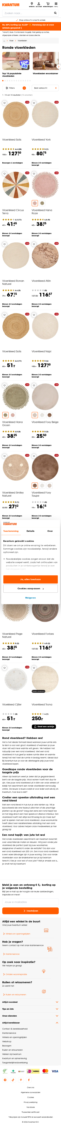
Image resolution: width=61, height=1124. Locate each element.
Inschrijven (30, 911)
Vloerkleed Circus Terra (13, 211)
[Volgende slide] (58, 66)
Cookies (30, 1097)
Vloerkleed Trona (42, 704)
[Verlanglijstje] (4, 103)
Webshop (6, 1041)
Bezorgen (6, 1045)
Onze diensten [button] (30, 1016)
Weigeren (30, 597)
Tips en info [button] (30, 1009)
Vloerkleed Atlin (41, 280)
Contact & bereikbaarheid (14, 1029)
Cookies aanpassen (31, 588)
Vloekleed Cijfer (12, 704)
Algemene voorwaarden (30, 1092)
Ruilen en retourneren (14, 994)
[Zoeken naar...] (55, 13)
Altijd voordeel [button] (30, 1002)
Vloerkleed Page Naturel (12, 635)
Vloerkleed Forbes (43, 633)
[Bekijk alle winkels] (32, 4)
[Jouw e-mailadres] (30, 901)
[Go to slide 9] (21, 80)
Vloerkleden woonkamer (45, 73)
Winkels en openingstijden (16, 933)
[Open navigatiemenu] (56, 4)
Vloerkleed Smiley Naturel (13, 494)
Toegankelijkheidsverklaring (15, 1062)
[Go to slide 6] (14, 80)
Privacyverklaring (30, 1102)
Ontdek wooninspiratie (14, 974)
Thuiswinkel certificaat (30, 1112)
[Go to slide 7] (16, 80)
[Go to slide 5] (11, 80)
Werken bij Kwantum (11, 1054)
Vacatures (30, 1107)
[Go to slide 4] (9, 80)
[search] (30, 13)
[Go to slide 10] (23, 80)
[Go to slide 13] (30, 80)
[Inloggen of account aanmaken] (38, 4)
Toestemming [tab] (10, 531)
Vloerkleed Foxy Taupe (41, 494)
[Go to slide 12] (27, 80)
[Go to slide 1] (2, 80)
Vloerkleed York (41, 139)
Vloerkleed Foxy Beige (45, 422)
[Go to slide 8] (18, 80)
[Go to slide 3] (7, 80)
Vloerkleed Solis (11, 139)
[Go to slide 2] (5, 80)
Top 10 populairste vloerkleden (11, 74)
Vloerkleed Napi (41, 351)
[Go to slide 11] (25, 80)
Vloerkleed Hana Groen (12, 423)
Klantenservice (11, 954)
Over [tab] (50, 531)
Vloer (11, 41)
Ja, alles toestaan (30, 579)
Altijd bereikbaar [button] (30, 1022)
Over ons (30, 1087)
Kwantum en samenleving (14, 1058)
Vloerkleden (22, 41)
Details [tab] (30, 531)
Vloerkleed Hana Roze (42, 211)
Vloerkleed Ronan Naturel (13, 282)
